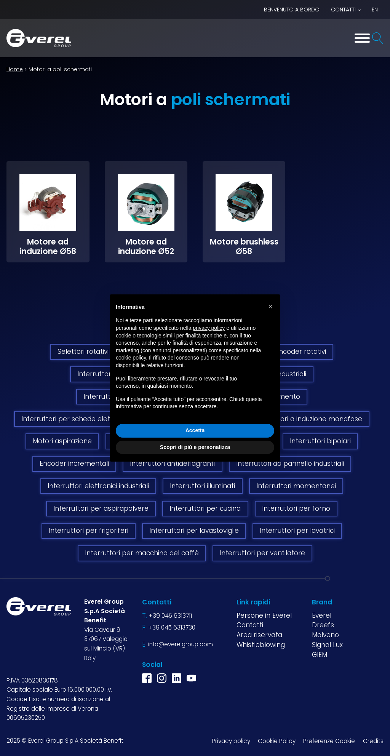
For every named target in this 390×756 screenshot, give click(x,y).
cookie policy (131, 358)
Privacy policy (231, 741)
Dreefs (323, 625)
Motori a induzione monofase (315, 419)
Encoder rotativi (300, 351)
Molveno (325, 634)
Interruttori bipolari (320, 441)
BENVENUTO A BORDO (292, 9)
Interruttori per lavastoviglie (194, 530)
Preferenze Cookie (329, 741)
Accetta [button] (195, 430)
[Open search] (378, 38)
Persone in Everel (264, 615)
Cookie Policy (277, 741)
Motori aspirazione (62, 441)
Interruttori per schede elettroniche (79, 419)
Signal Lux (327, 644)
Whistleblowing (261, 644)
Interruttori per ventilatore (262, 553)
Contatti (343, 9)
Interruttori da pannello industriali (290, 463)
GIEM (319, 654)
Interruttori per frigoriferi (88, 530)
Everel (321, 615)
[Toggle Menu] (362, 38)
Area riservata (259, 634)
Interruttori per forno (296, 508)
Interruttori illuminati (202, 486)
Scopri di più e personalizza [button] (195, 447)
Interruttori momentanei (296, 486)
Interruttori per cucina (205, 508)
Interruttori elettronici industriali (98, 486)
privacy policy (209, 328)
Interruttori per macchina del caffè (142, 553)
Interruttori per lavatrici (297, 530)
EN (375, 9)
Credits (373, 741)
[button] (270, 306)
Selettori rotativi (83, 351)
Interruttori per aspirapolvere (101, 508)
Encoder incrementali (74, 463)
